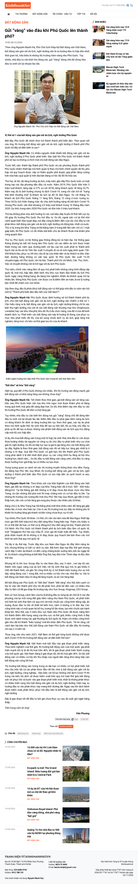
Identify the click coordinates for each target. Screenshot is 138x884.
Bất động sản (39, 14)
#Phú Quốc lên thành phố (53, 733)
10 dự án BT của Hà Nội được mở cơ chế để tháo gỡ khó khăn (43, 792)
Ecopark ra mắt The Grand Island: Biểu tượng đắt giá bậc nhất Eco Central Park (43, 771)
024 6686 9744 (20, 870)
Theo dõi (54, 726)
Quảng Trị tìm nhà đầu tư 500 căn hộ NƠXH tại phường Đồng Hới (44, 833)
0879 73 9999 (61, 864)
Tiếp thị (81, 14)
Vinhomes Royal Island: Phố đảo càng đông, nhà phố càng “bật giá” (43, 812)
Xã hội (93, 14)
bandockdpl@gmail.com (65, 867)
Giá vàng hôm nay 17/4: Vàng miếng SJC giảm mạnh (118, 43)
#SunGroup (36, 733)
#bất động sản (23, 733)
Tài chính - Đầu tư (62, 14)
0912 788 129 (17, 872)
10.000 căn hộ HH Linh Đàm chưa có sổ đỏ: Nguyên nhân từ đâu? (44, 751)
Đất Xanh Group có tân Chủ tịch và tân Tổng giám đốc (119, 57)
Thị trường (21, 14)
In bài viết (84, 719)
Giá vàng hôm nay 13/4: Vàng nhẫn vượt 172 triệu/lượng (118, 30)
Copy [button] (74, 719)
